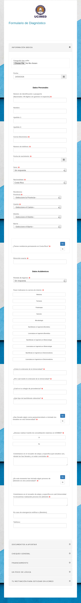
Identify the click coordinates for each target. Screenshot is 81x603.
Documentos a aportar (24, 544)
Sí (62, 249)
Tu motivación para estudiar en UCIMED (32, 581)
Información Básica (22, 47)
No (63, 244)
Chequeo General (21, 554)
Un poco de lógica (21, 572)
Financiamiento (20, 563)
